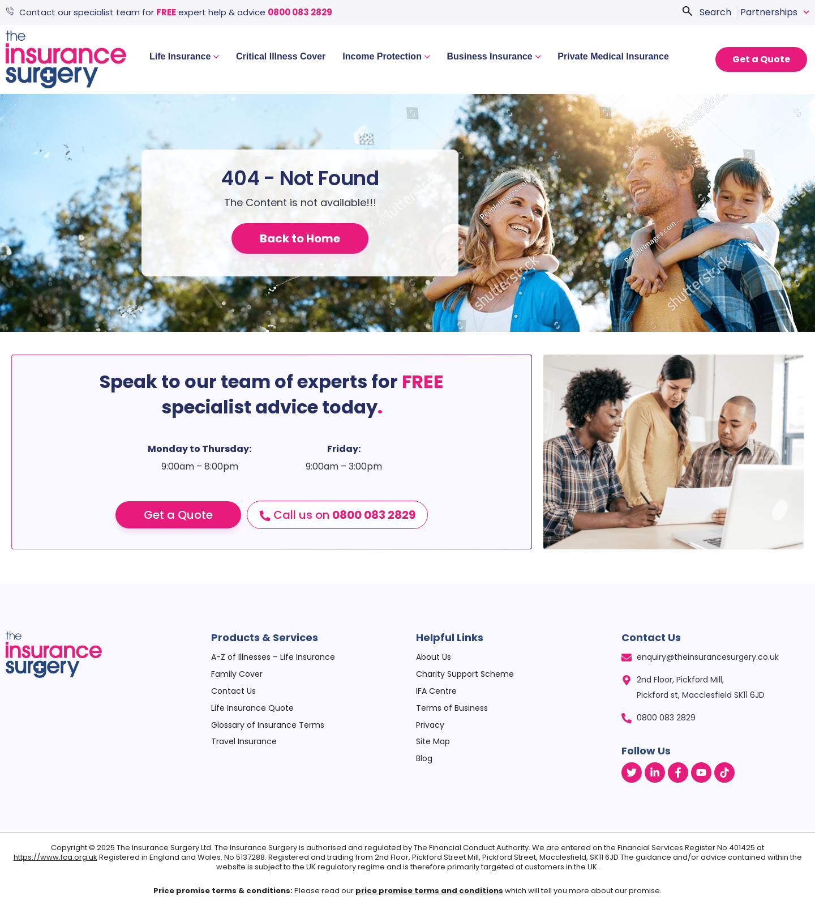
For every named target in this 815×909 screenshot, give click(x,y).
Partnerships (774, 12)
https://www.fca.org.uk (55, 857)
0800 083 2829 (301, 12)
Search (715, 12)
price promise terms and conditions (429, 890)
